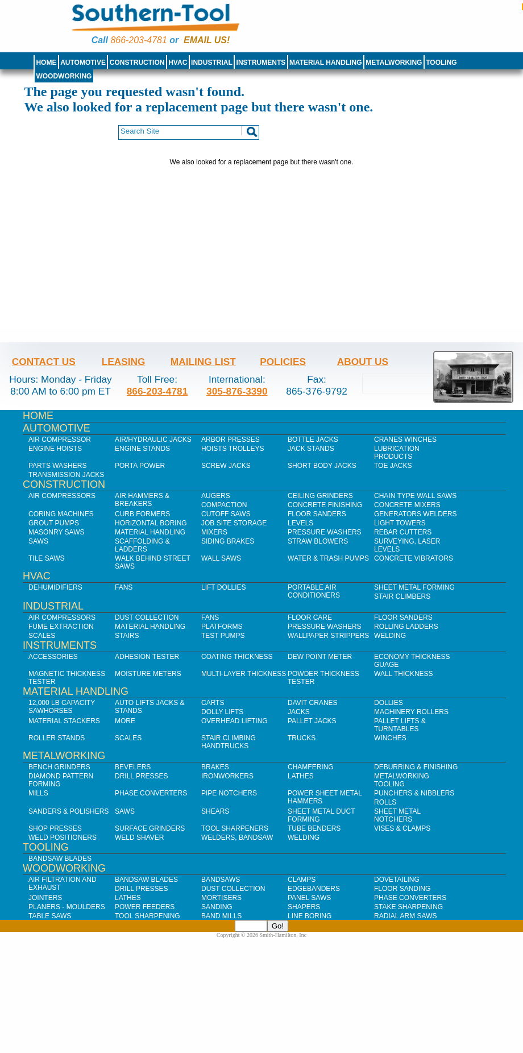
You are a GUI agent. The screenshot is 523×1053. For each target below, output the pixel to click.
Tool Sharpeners (234, 828)
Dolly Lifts (222, 712)
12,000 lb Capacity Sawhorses (61, 707)
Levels (300, 523)
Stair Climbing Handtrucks (228, 742)
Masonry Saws (56, 532)
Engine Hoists (55, 449)
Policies (283, 361)
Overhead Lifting (234, 721)
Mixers (214, 532)
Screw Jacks (226, 466)
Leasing (124, 361)
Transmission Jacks (66, 475)
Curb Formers (142, 514)
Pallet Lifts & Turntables (400, 725)
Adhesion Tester (147, 657)
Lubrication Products (397, 453)
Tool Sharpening (147, 916)
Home (46, 63)
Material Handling (325, 63)
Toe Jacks (393, 466)
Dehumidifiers (55, 587)
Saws (38, 541)
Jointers (45, 898)
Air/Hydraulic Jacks (153, 439)
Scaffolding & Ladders (142, 545)
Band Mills (221, 916)
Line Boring (309, 916)
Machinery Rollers (411, 712)
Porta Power (140, 466)
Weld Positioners (62, 837)
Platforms (221, 627)
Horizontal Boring (151, 523)
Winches (390, 738)
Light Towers (400, 523)
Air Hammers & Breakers (142, 500)
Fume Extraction (61, 627)
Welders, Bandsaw (237, 837)
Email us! (207, 40)
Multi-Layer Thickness (243, 674)
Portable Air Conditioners (314, 591)
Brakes (215, 767)
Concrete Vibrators (413, 558)
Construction (137, 63)
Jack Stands (311, 449)
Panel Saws (309, 898)
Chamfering (311, 767)
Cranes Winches (405, 439)
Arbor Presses (230, 439)
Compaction (224, 505)
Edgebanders (314, 889)
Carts (212, 703)
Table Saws (49, 916)
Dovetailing (397, 880)
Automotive (83, 63)
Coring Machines (61, 514)
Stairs (127, 636)
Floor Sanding (402, 889)
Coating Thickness (237, 657)
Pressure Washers (325, 532)
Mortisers (221, 898)
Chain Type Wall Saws (415, 496)
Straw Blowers (318, 541)
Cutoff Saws (226, 514)
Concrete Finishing (325, 505)
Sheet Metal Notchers (397, 815)
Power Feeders (145, 907)
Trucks (302, 738)
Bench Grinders (59, 767)
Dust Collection (147, 617)
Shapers (304, 907)
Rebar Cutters (402, 532)
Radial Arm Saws (405, 916)
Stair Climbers (402, 596)
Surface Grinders (150, 828)
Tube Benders (314, 828)
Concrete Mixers (407, 505)
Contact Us (44, 361)
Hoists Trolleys (232, 449)
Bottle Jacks (313, 439)
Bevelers (133, 767)
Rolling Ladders (406, 627)
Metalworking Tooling (401, 780)
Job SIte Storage (234, 523)
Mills (38, 793)
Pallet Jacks (312, 721)
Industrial (212, 63)
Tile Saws (46, 558)
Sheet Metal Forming (414, 587)
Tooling (441, 63)
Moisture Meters (148, 674)
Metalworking (394, 63)
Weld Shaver (139, 837)
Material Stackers (64, 721)
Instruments (261, 63)
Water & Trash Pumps (328, 558)
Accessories (53, 657)
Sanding (217, 907)
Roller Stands (56, 738)
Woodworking (64, 76)
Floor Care (310, 617)
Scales (41, 636)
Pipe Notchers (229, 793)
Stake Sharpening (408, 907)
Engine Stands (142, 449)
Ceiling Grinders (320, 496)
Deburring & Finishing (416, 767)
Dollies (388, 703)
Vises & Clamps (402, 828)
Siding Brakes (227, 541)
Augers (215, 496)
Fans (123, 587)
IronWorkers (227, 776)
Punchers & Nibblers (414, 793)
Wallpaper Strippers (328, 636)
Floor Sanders (317, 514)
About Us (362, 361)
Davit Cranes (313, 703)
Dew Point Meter (320, 657)
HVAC (177, 63)
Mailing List (203, 361)
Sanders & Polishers (68, 811)
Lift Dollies (223, 587)
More (125, 721)
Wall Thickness (403, 674)
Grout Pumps (53, 523)
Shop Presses (55, 828)
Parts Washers (57, 466)
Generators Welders (415, 514)
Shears (215, 811)
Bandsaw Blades (60, 859)
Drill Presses (141, 776)
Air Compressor (59, 439)
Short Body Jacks (322, 466)
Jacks (299, 712)
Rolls (385, 802)
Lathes (301, 776)
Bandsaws (220, 880)
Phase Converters (151, 793)
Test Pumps (222, 636)
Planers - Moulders (66, 907)
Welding (390, 636)
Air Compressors (62, 496)
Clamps (302, 880)
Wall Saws (221, 558)
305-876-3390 (237, 391)
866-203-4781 (138, 40)
